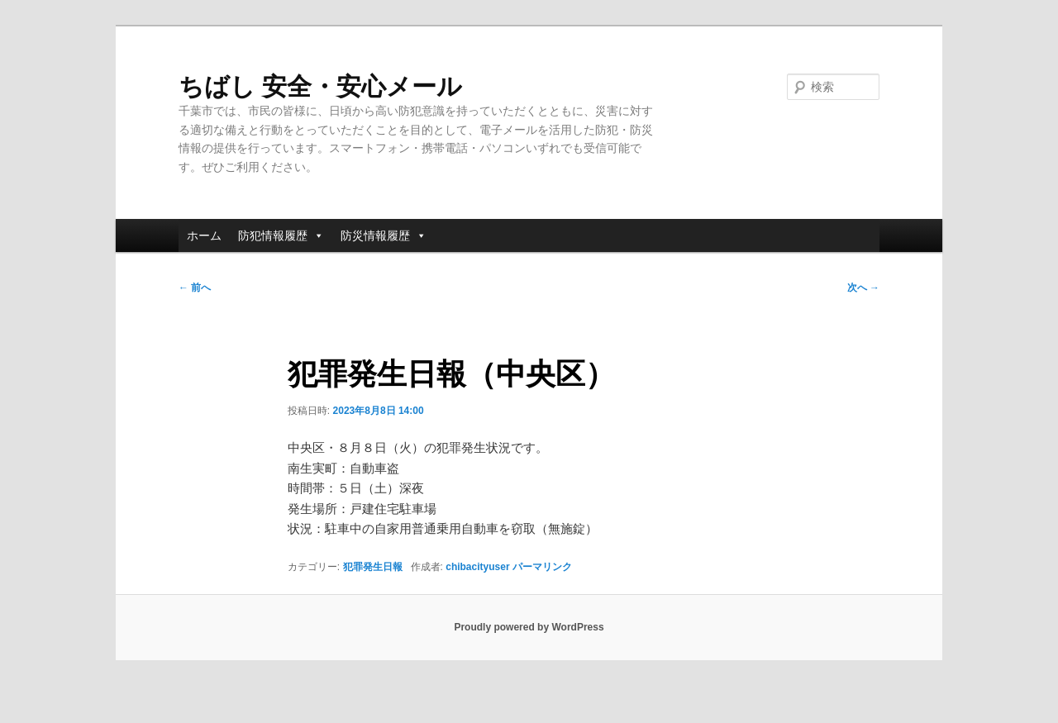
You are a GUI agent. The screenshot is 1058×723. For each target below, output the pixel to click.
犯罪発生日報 (373, 567)
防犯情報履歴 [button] (281, 235)
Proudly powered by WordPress (528, 627)
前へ (195, 287)
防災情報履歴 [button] (384, 235)
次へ (863, 287)
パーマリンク (542, 567)
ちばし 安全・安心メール (320, 86)
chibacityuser (477, 567)
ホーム (204, 235)
